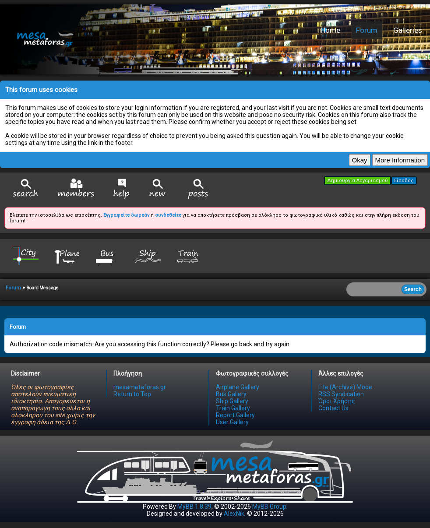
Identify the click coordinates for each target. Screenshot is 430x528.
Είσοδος (404, 180)
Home (330, 30)
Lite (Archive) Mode (345, 387)
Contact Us (333, 408)
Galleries (407, 30)
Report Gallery (235, 415)
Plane (66, 255)
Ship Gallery (232, 401)
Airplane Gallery (237, 387)
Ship (148, 255)
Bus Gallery (231, 394)
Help (121, 189)
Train (188, 255)
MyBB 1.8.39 (194, 506)
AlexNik (234, 513)
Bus (107, 255)
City (26, 255)
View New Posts (157, 189)
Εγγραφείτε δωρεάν (126, 215)
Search (26, 189)
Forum (366, 30)
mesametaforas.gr (139, 387)
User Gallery (232, 422)
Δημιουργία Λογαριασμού (357, 180)
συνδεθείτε (168, 215)
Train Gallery (233, 408)
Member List (76, 188)
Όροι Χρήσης (336, 401)
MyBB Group (269, 506)
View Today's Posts (198, 189)
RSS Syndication (341, 394)
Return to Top (132, 394)
